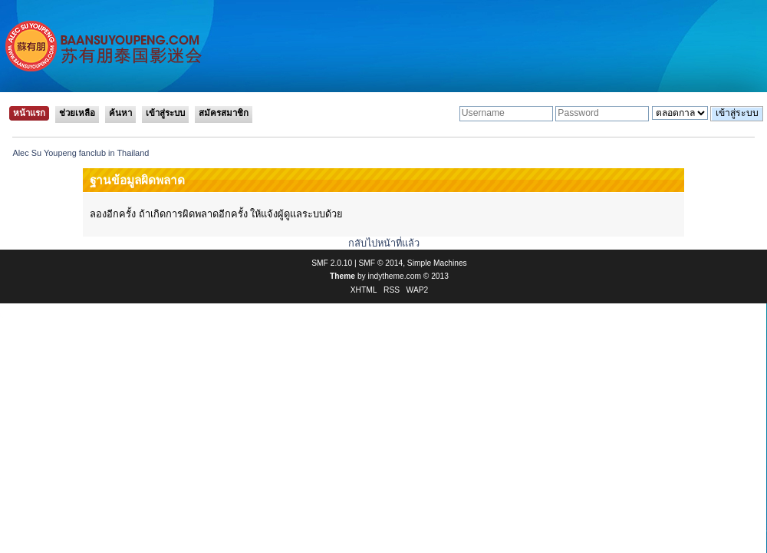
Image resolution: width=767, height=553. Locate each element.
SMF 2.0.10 (331, 263)
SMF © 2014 (381, 263)
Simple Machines (437, 263)
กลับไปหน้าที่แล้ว (384, 243)
